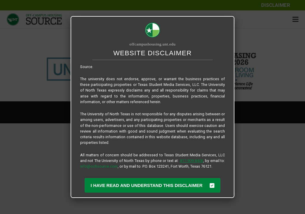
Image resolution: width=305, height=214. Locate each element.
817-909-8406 (191, 160)
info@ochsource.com (99, 166)
